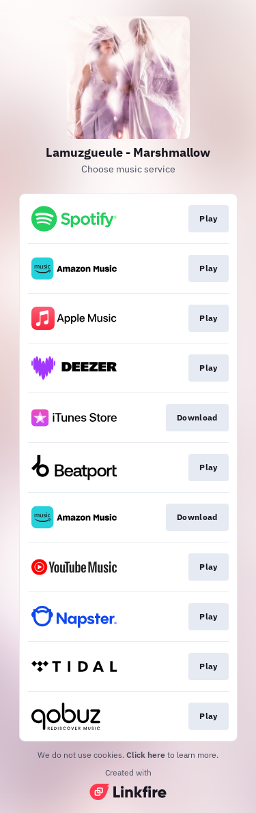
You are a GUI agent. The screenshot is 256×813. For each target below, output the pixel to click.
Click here (145, 755)
